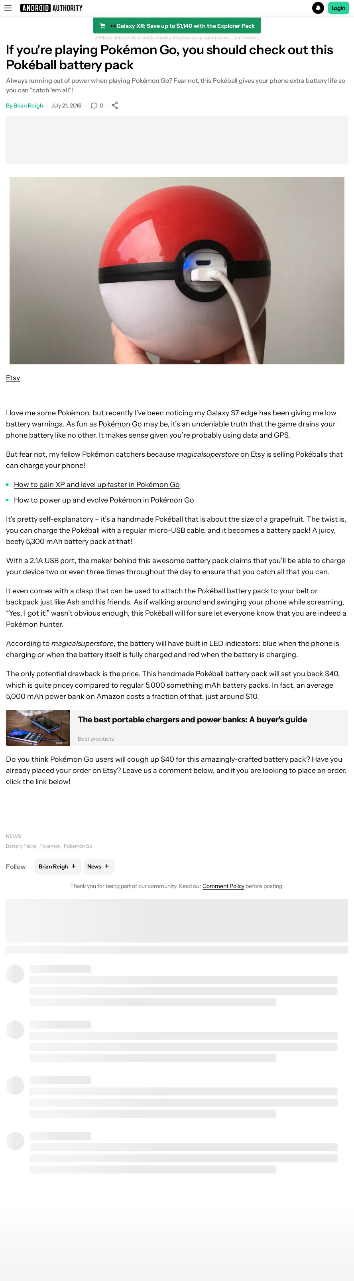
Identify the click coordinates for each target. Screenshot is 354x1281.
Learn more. (245, 37)
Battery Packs (21, 846)
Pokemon (50, 846)
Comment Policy (223, 886)
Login (339, 8)
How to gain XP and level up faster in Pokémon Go (97, 484)
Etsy (13, 378)
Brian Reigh (28, 105)
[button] (177, 8)
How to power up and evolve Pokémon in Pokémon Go (104, 500)
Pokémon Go (120, 424)
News (13, 836)
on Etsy (221, 454)
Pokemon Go (78, 846)
